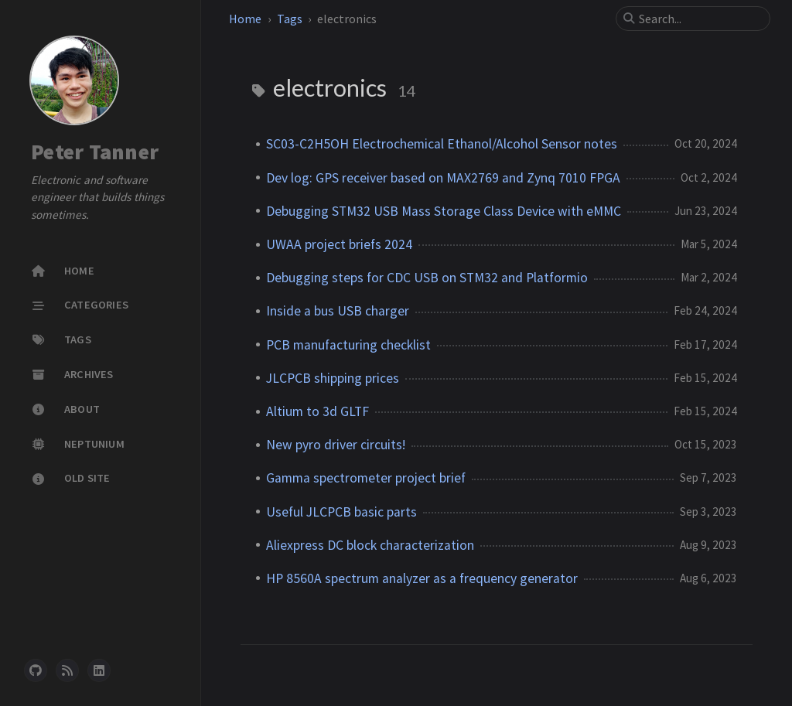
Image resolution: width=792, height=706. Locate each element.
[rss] (67, 670)
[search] (699, 18)
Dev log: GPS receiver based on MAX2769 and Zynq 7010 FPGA (443, 177)
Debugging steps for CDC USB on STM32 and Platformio (427, 277)
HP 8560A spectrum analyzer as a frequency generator (422, 578)
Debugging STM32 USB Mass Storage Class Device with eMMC (443, 211)
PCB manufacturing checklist (348, 344)
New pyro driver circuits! (335, 444)
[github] (35, 670)
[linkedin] (99, 670)
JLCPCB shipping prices (332, 378)
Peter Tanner (95, 151)
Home (245, 18)
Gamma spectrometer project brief (366, 477)
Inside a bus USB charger (337, 310)
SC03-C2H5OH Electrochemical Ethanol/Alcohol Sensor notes (441, 143)
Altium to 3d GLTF (317, 411)
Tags (289, 18)
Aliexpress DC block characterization (370, 545)
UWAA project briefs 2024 (339, 244)
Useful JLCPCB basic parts (341, 511)
